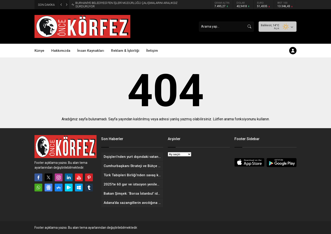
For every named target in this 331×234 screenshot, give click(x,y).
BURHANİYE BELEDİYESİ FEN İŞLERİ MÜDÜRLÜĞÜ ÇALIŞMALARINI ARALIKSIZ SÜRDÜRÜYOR (126, 4)
